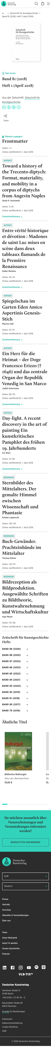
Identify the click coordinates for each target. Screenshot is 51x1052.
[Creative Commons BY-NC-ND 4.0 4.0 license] (11, 107)
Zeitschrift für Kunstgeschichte (24, 13)
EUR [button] (6, 876)
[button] (5, 116)
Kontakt (5, 1012)
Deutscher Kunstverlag (29, 1041)
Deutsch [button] (8, 886)
